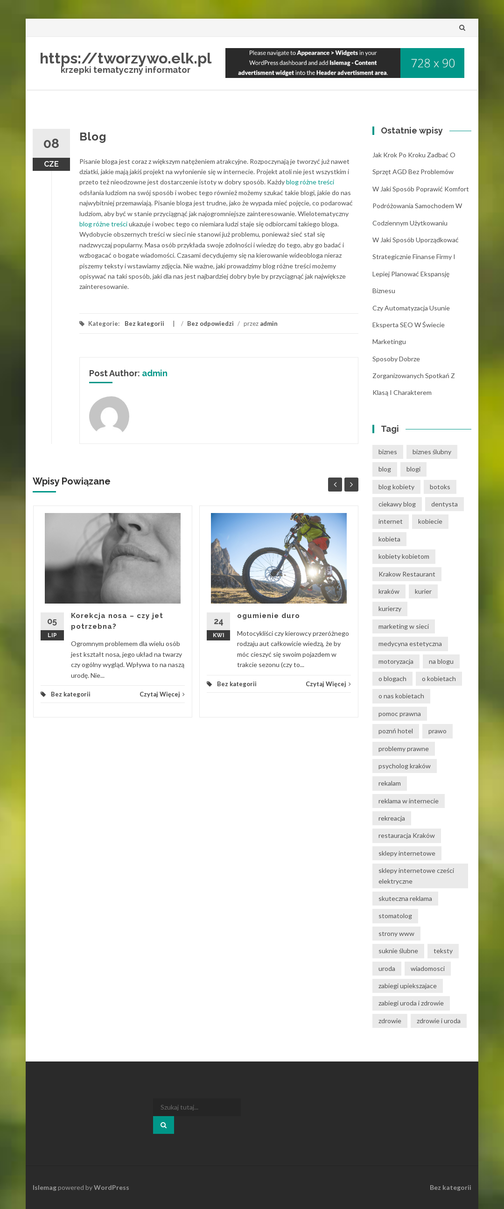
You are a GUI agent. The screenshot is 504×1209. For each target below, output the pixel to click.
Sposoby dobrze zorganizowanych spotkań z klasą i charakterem (413, 376)
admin (269, 323)
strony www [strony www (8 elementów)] (396, 933)
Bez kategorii (144, 323)
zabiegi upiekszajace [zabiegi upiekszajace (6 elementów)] (407, 986)
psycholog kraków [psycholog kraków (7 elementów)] (404, 766)
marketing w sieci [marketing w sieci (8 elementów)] (403, 626)
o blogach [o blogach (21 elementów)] (392, 678)
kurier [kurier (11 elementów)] (423, 591)
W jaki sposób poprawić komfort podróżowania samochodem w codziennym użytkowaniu (420, 206)
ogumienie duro (268, 616)
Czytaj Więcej (162, 694)
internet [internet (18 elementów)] (390, 521)
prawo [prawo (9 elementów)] (437, 731)
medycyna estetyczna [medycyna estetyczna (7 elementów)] (410, 643)
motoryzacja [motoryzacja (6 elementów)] (395, 661)
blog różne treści (310, 182)
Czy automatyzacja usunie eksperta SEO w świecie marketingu (411, 325)
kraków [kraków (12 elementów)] (388, 591)
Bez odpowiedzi (210, 323)
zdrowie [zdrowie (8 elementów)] (389, 1021)
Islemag (44, 1187)
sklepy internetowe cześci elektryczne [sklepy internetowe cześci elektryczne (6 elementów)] (416, 875)
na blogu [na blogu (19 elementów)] (441, 661)
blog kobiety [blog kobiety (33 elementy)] (396, 487)
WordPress (111, 1187)
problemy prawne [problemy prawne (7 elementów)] (403, 748)
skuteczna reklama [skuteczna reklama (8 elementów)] (405, 898)
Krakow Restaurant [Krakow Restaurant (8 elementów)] (406, 574)
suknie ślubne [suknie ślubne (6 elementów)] (398, 951)
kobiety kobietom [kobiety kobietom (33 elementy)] (403, 556)
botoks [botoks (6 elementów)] (440, 487)
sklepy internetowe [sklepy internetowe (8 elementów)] (406, 853)
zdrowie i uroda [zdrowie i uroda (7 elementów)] (439, 1021)
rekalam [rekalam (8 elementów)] (389, 783)
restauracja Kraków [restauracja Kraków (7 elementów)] (406, 835)
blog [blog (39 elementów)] (384, 469)
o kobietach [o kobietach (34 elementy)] (439, 678)
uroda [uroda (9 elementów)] (386, 968)
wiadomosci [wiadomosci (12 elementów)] (428, 968)
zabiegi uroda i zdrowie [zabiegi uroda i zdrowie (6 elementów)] (411, 1003)
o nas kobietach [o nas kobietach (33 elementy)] (401, 696)
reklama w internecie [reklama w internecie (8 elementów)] (408, 801)
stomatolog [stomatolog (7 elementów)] (395, 916)
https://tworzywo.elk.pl (125, 58)
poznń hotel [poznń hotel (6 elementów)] (395, 731)
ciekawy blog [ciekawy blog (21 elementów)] (397, 504)
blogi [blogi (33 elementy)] (413, 469)
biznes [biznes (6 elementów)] (387, 452)
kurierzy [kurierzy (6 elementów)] (389, 608)
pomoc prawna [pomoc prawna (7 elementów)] (399, 713)
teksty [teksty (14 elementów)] (443, 951)
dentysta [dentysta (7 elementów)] (444, 504)
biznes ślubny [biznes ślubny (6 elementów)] (432, 452)
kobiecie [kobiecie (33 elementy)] (430, 521)
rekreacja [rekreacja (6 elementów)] (391, 818)
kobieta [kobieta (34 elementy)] (389, 539)
